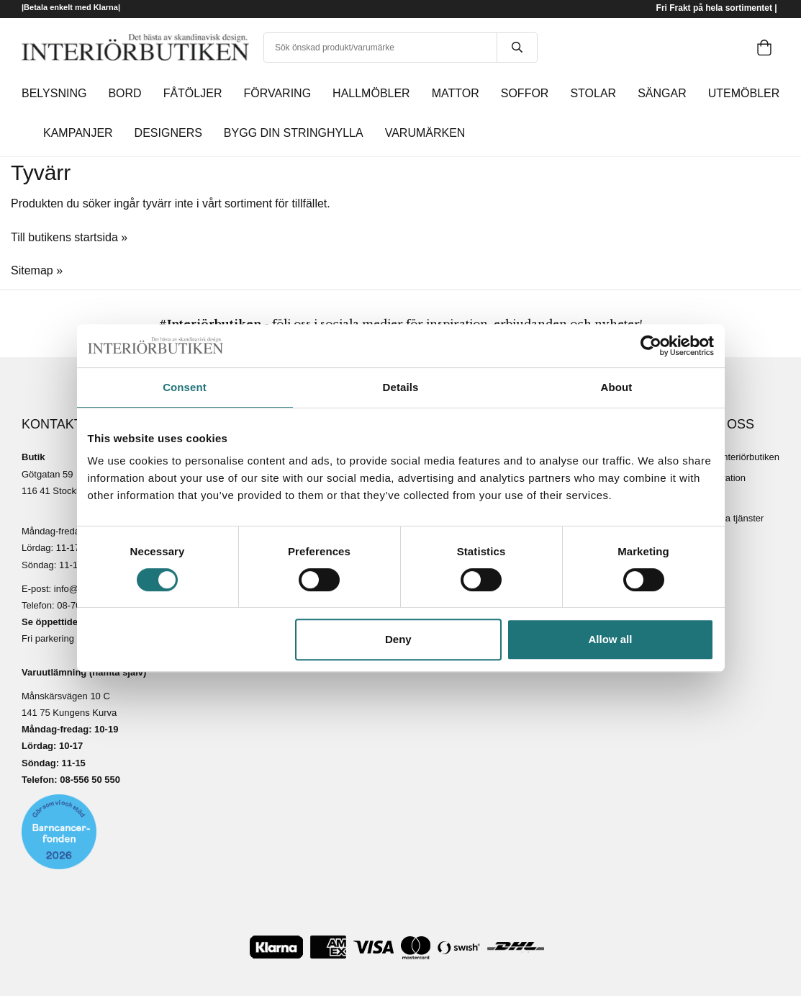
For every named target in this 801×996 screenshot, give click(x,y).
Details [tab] (401, 387)
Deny (398, 639)
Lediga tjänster (733, 518)
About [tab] (617, 387)
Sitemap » (37, 270)
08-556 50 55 (87, 779)
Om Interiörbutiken (740, 457)
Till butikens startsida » (69, 237)
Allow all (611, 639)
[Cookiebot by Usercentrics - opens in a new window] (651, 345)
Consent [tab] (185, 387)
